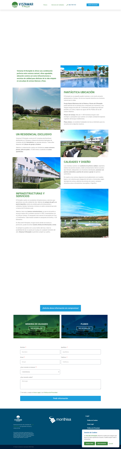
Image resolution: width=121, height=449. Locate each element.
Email (22, 357)
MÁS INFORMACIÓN (36, 328)
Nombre (22, 347)
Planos (45, 5)
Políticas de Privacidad (93, 428)
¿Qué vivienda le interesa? (28, 367)
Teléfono (63, 357)
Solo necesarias (101, 443)
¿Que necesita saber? (26, 377)
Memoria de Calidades (57, 5)
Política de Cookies (92, 420)
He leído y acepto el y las (40, 392)
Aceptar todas (89, 443)
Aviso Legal (37, 392)
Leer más (111, 443)
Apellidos (64, 347)
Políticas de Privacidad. (51, 392)
